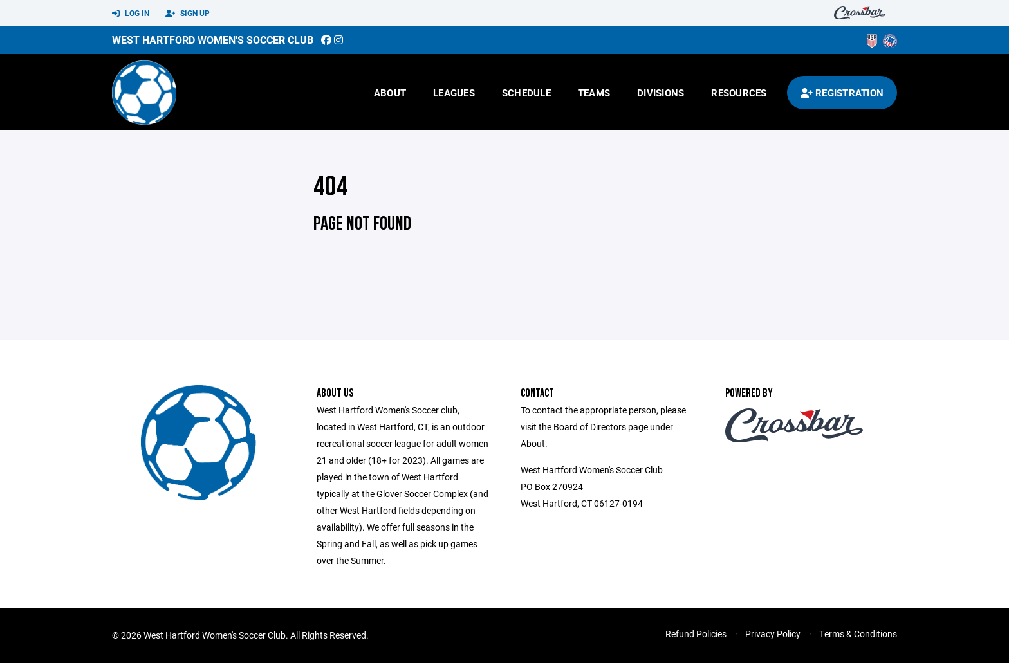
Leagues (454, 92)
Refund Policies (696, 634)
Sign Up (187, 13)
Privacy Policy (773, 634)
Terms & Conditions (858, 634)
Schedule (526, 92)
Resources (738, 92)
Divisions (660, 92)
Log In (130, 13)
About (390, 92)
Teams (594, 92)
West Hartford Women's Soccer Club (212, 39)
